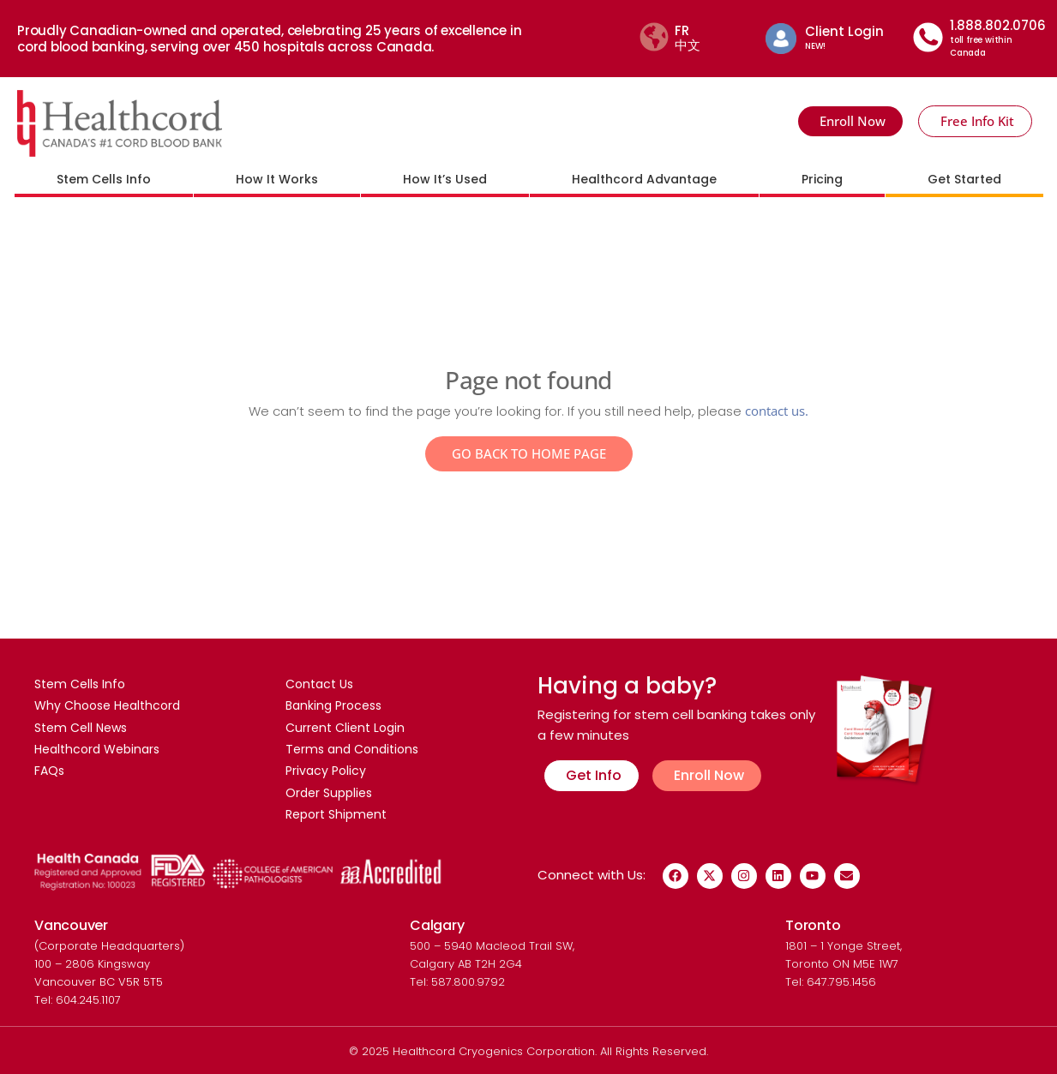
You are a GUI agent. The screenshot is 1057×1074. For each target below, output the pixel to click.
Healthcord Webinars (96, 750)
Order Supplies (328, 795)
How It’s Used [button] (445, 179)
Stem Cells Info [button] (104, 179)
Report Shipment (336, 817)
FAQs (49, 773)
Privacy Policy (325, 773)
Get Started (964, 179)
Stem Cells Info (79, 684)
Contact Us (319, 684)
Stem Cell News (80, 728)
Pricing (822, 179)
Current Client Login (345, 728)
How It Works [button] (277, 179)
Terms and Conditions (351, 750)
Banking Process (333, 706)
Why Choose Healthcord (107, 706)
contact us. (776, 410)
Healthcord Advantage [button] (644, 179)
